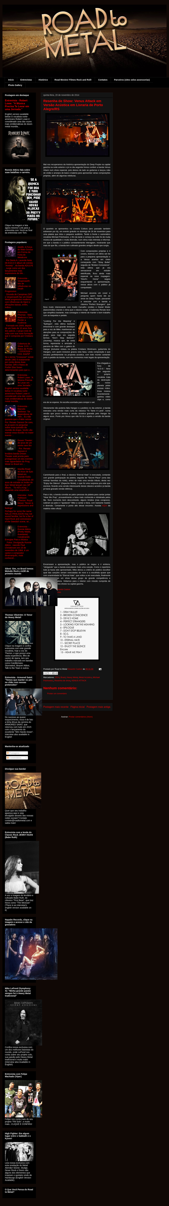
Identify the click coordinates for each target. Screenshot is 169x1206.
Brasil (63, 677)
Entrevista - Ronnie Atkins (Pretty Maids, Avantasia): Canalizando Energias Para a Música (18, 533)
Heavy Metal (72, 677)
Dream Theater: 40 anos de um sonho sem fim (25, 443)
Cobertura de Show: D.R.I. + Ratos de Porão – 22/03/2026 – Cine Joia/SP (25, 348)
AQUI (105, 505)
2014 (57, 677)
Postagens (13, 753)
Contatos (103, 80)
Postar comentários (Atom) (81, 717)
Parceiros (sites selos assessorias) (132, 80)
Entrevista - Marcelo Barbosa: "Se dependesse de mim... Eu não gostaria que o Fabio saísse (18, 412)
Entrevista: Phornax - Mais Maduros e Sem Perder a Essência (25, 317)
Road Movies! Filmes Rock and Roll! (73, 80)
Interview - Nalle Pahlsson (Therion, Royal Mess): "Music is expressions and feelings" (19, 501)
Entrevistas (26, 80)
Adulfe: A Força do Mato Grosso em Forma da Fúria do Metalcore (25, 252)
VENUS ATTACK (78, 680)
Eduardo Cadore (63, 589)
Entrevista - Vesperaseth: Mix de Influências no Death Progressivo (18, 284)
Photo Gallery (15, 85)
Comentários (14, 758)
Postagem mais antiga (98, 707)
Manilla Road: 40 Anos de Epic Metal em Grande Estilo (25, 473)
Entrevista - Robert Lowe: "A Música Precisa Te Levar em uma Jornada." (17, 105)
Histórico (43, 80)
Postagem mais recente (56, 707)
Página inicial (78, 707)
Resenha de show (62, 680)
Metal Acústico (85, 677)
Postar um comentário (57, 693)
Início (11, 80)
